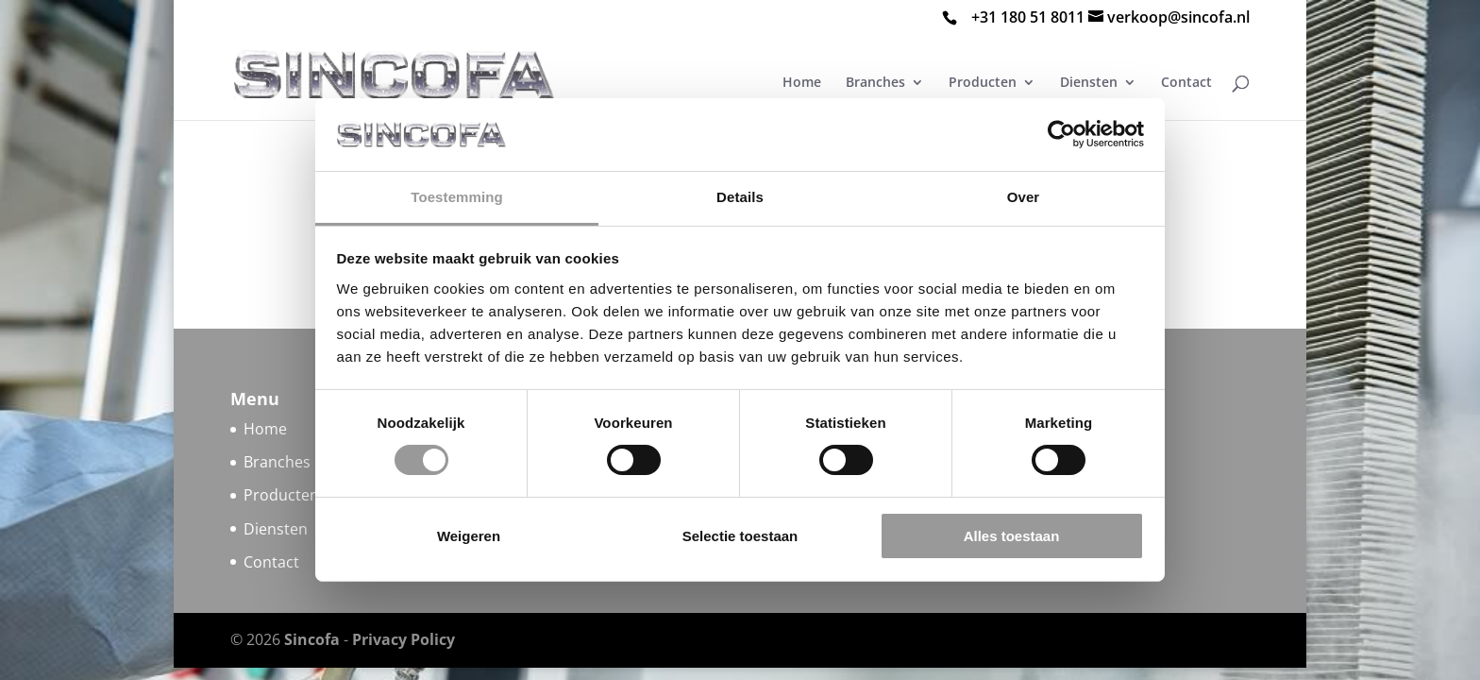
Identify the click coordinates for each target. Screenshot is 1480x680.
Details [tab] (740, 197)
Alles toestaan (1012, 536)
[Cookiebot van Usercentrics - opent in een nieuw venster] (1061, 134)
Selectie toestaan (740, 536)
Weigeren (468, 536)
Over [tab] (1023, 197)
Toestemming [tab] (457, 197)
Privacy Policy (403, 639)
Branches (277, 461)
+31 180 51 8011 (1028, 17)
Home (265, 428)
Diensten (276, 528)
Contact (1186, 83)
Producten (281, 494)
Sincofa (312, 639)
